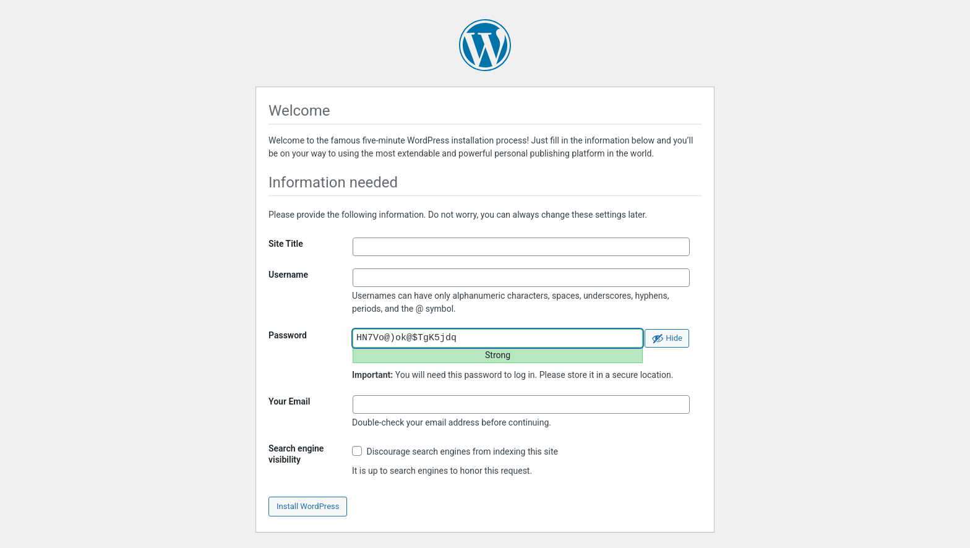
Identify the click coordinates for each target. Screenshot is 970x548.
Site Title (285, 244)
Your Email (289, 401)
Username (288, 275)
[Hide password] (667, 338)
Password (287, 335)
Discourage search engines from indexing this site (455, 451)
